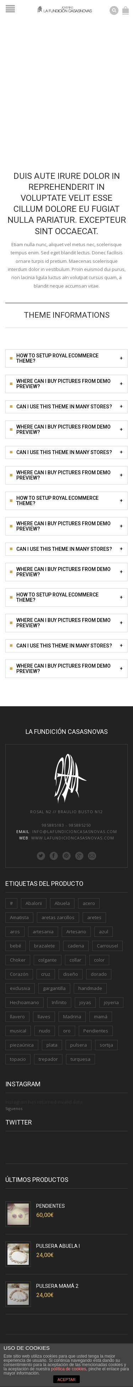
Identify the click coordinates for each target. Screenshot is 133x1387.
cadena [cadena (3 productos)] (76, 945)
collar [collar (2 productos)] (75, 960)
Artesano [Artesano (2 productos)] (76, 931)
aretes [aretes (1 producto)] (94, 917)
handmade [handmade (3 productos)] (90, 988)
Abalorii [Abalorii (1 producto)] (34, 903)
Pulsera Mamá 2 (57, 1286)
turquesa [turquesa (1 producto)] (80, 1059)
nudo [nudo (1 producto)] (44, 1030)
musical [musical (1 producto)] (18, 1030)
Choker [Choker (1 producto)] (18, 960)
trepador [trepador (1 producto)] (48, 1059)
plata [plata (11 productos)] (51, 1045)
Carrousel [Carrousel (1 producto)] (107, 945)
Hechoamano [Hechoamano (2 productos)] (24, 1002)
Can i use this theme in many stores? (69, 406)
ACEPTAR (66, 1379)
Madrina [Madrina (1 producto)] (72, 1016)
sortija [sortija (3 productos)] (106, 1045)
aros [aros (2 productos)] (15, 931)
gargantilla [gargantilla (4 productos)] (54, 988)
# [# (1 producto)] (11, 903)
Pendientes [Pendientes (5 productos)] (95, 1030)
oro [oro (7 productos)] (67, 1030)
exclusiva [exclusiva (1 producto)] (20, 988)
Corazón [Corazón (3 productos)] (19, 974)
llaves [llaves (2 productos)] (44, 1016)
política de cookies (68, 1368)
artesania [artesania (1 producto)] (43, 931)
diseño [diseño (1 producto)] (70, 974)
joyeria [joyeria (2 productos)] (111, 1002)
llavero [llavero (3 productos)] (17, 1016)
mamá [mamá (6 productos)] (100, 1016)
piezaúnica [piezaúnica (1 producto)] (22, 1045)
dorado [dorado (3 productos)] (99, 974)
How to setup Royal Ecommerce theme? (69, 358)
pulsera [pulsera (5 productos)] (78, 1045)
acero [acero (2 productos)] (89, 903)
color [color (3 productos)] (99, 960)
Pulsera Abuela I (58, 1246)
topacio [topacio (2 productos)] (18, 1059)
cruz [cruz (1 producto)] (45, 974)
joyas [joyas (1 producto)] (85, 1002)
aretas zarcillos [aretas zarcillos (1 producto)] (57, 917)
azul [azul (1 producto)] (103, 931)
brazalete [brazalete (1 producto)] (44, 945)
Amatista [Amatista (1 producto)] (19, 917)
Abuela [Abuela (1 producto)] (62, 903)
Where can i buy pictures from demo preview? (69, 383)
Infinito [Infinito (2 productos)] (59, 1002)
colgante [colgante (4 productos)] (47, 960)
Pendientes (50, 1206)
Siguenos (13, 1108)
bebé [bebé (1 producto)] (15, 945)
